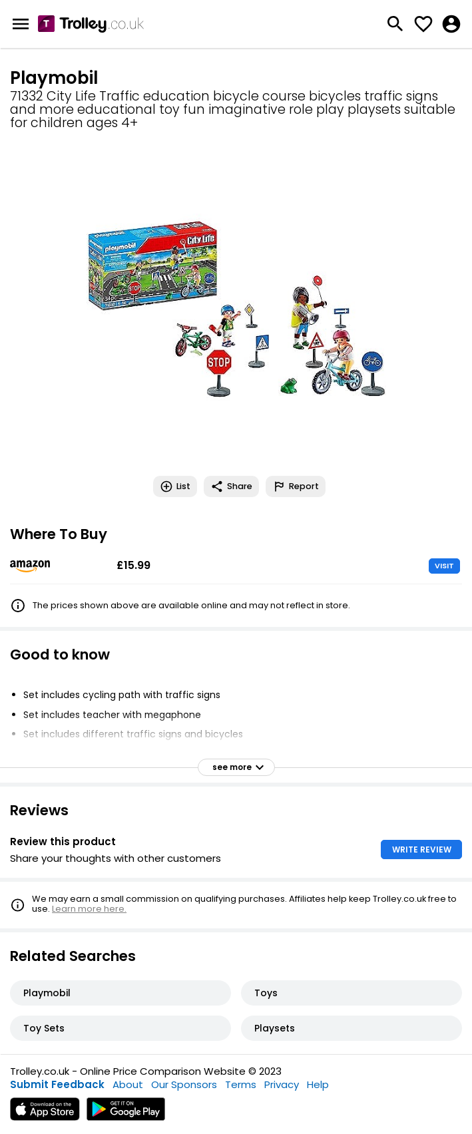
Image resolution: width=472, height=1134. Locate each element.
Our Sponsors (184, 1084)
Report (295, 486)
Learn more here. (89, 908)
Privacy (281, 1084)
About (128, 1084)
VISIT (444, 565)
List (175, 486)
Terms (240, 1084)
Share (231, 486)
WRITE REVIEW (421, 849)
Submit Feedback (57, 1084)
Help (318, 1084)
